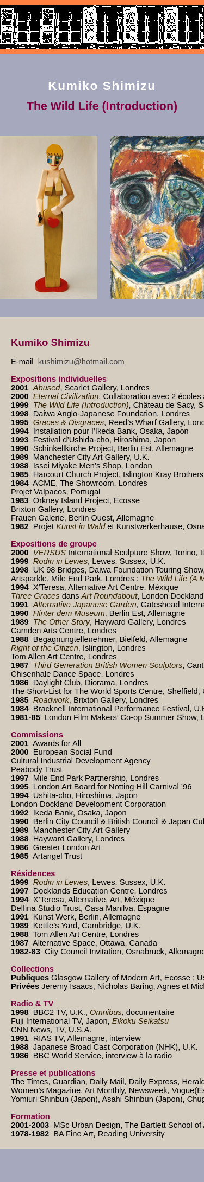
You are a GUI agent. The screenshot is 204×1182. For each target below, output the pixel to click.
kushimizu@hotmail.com (81, 361)
